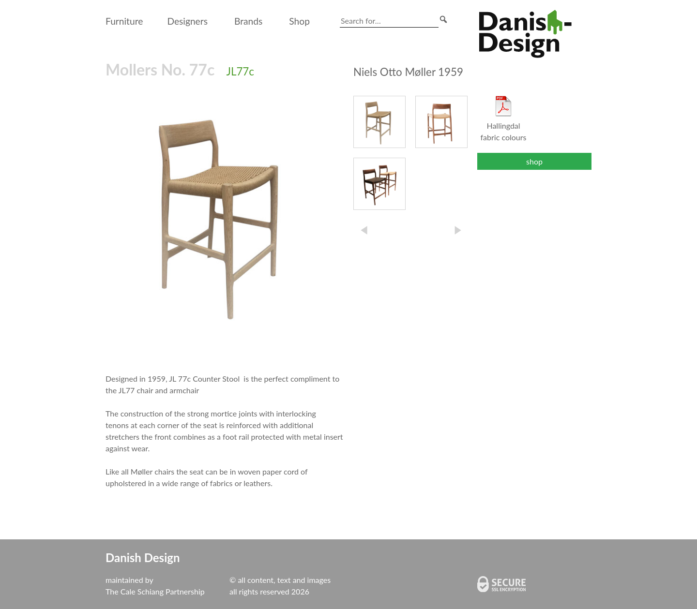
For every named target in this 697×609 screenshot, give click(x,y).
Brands (248, 21)
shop (534, 161)
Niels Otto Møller (408, 71)
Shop (299, 21)
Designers (187, 21)
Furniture (124, 21)
